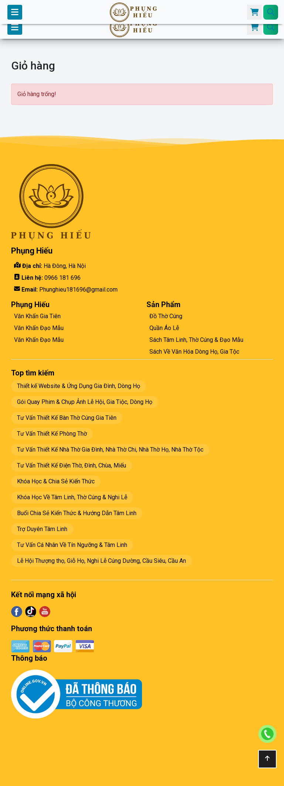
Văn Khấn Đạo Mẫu (39, 327)
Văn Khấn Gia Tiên (37, 316)
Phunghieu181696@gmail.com (78, 289)
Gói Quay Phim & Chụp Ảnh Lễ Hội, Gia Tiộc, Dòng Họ (84, 401)
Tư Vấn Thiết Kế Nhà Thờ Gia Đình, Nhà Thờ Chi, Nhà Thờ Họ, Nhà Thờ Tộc (110, 449)
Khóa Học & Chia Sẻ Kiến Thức (56, 481)
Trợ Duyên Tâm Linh (42, 528)
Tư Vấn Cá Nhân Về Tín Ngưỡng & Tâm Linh (72, 544)
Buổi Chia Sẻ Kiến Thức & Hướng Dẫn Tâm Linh (76, 513)
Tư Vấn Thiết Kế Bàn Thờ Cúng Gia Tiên (66, 417)
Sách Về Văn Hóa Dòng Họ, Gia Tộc (194, 351)
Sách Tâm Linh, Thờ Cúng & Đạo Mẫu (196, 339)
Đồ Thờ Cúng (165, 316)
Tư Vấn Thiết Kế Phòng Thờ (52, 433)
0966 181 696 (62, 277)
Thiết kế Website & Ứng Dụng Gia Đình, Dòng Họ (78, 385)
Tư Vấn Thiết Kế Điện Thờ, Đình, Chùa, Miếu (71, 465)
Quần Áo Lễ (164, 327)
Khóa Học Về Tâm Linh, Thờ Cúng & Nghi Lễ (72, 497)
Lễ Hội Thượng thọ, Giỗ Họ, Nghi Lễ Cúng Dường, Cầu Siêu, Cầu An (101, 560)
